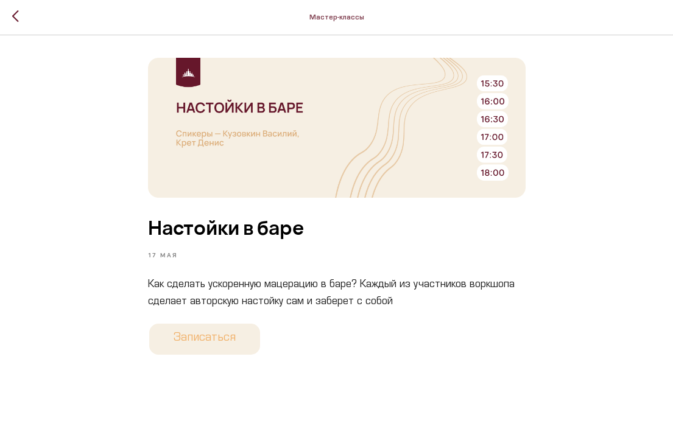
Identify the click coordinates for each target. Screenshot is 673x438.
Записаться (205, 339)
